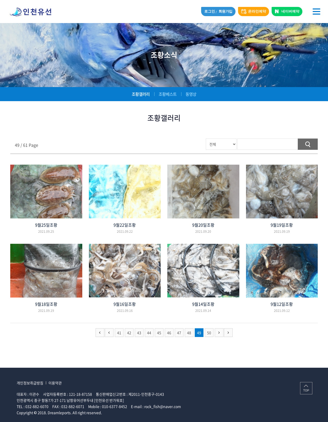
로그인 (209, 11)
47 (179, 332)
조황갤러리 (141, 94)
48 (189, 332)
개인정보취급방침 (30, 382)
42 (129, 332)
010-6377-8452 (114, 406)
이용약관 (55, 382)
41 (119, 332)
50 (209, 332)
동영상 (191, 94)
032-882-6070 (36, 406)
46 (169, 332)
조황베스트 (168, 94)
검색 (308, 144)
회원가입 (225, 11)
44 (149, 332)
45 (159, 332)
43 (139, 332)
